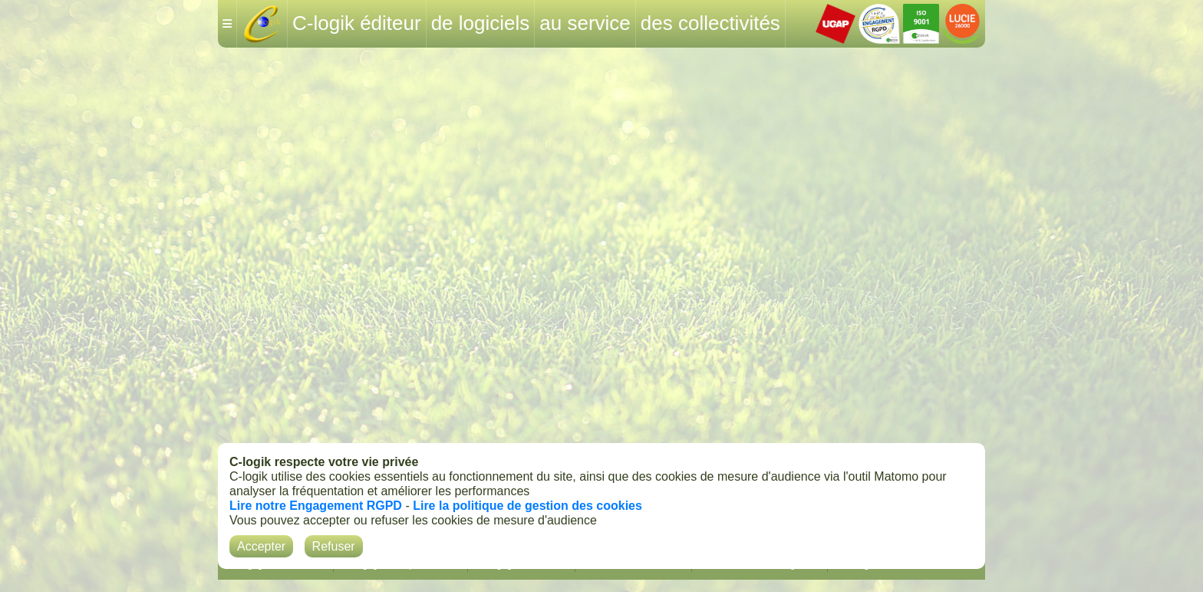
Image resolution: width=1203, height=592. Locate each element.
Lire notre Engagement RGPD (315, 505)
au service (585, 23)
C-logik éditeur (356, 23)
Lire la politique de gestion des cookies (527, 505)
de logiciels (480, 23)
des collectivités (710, 23)
